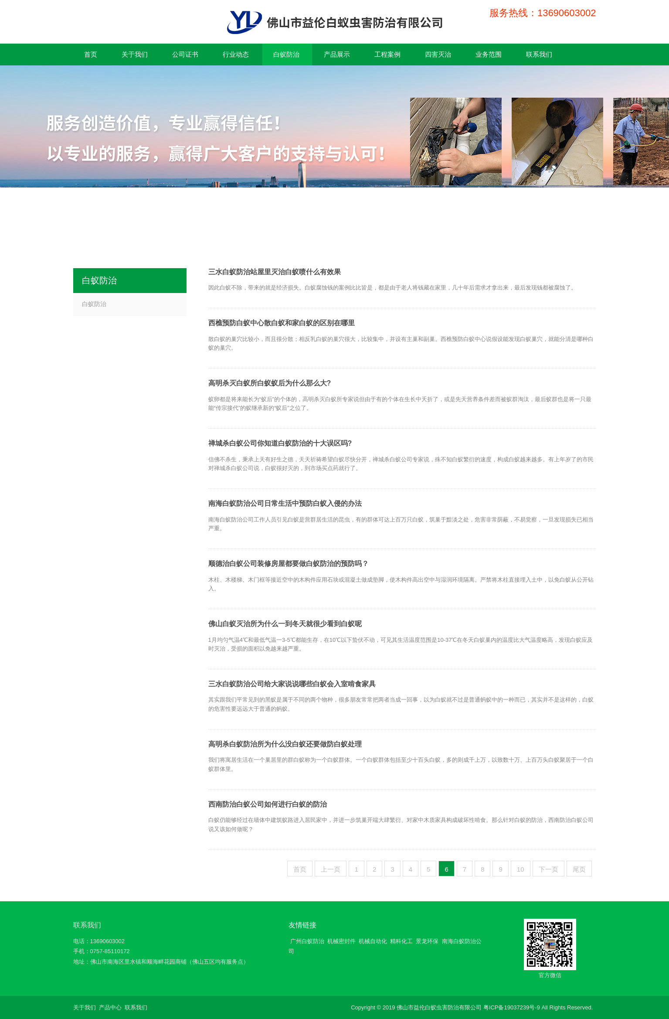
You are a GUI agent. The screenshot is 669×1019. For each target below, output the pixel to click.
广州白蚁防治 (307, 941)
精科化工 (401, 941)
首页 (299, 869)
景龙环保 (427, 941)
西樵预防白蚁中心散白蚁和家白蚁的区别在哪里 (281, 323)
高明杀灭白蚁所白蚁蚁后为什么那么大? (269, 383)
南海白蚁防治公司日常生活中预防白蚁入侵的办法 (285, 503)
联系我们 (87, 925)
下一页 (548, 869)
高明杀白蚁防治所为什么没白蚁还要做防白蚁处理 (285, 744)
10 (520, 869)
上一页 (330, 869)
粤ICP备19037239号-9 (511, 1007)
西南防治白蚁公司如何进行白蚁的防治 (267, 804)
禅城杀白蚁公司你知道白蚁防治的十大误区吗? (280, 443)
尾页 (579, 869)
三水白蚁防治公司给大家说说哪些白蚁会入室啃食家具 (292, 684)
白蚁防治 (94, 303)
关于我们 (84, 1007)
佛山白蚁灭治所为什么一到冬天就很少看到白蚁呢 (285, 623)
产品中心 (110, 1007)
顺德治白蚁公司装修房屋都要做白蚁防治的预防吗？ (288, 563)
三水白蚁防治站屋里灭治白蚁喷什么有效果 (274, 272)
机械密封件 (341, 941)
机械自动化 (373, 941)
